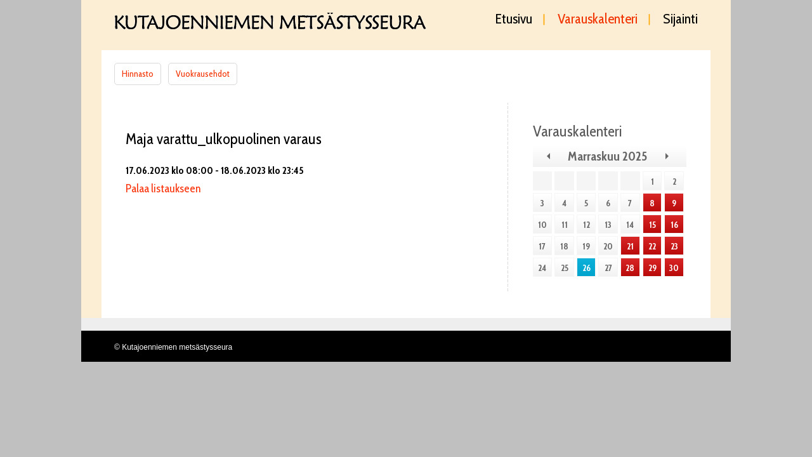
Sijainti (680, 19)
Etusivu (513, 19)
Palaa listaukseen (163, 188)
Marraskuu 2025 (607, 156)
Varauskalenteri (598, 19)
